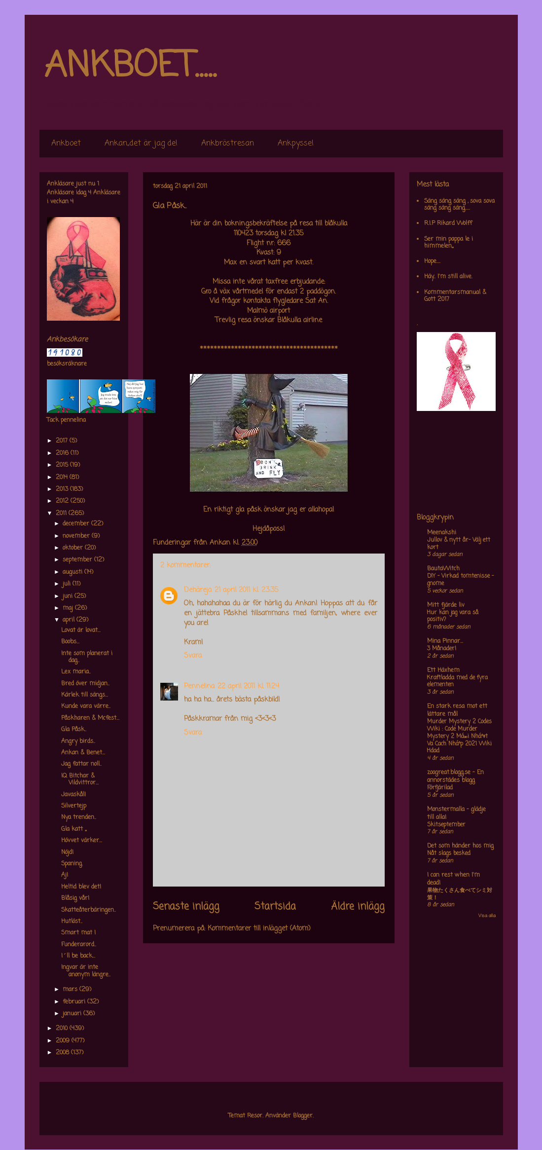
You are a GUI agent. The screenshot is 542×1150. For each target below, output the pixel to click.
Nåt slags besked (448, 853)
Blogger (303, 1116)
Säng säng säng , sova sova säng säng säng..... (459, 205)
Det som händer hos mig (460, 846)
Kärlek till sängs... (84, 695)
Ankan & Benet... (83, 752)
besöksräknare (67, 364)
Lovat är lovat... (81, 630)
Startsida (275, 906)
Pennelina (199, 686)
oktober (74, 548)
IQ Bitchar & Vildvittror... (80, 779)
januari (73, 1013)
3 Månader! (441, 648)
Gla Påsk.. (73, 729)
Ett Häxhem (443, 670)
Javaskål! (73, 794)
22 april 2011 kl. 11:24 (248, 686)
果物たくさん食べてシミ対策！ (459, 894)
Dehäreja (198, 590)
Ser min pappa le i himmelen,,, (448, 243)
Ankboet (66, 143)
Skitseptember (446, 824)
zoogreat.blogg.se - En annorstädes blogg (455, 776)
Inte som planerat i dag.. (86, 657)
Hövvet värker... (81, 840)
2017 (63, 441)
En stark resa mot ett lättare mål (457, 710)
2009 (64, 1041)
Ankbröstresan (227, 143)
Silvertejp (73, 806)
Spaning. (72, 863)
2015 (63, 465)
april (69, 620)
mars (71, 989)
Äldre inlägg (358, 906)
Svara (193, 656)
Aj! (64, 875)
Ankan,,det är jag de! (141, 143)
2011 (62, 513)
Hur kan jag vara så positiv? (452, 616)
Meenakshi (441, 532)
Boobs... (70, 641)
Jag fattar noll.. (81, 764)
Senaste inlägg (186, 906)
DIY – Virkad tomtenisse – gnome (460, 580)
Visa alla (487, 916)
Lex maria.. (76, 672)
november (77, 536)
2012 (63, 501)
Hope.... (432, 261)
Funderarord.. (78, 944)
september (78, 560)
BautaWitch (443, 568)
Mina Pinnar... (445, 641)
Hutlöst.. (71, 921)
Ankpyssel (296, 143)
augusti (73, 572)
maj (69, 608)
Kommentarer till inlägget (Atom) (259, 929)
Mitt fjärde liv (446, 605)
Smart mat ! (78, 932)
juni (68, 596)
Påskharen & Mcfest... (90, 718)
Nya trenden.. (78, 817)
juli (67, 584)
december (77, 523)
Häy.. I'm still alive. (448, 276)
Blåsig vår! (75, 898)
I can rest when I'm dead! (453, 879)
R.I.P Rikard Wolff (448, 223)
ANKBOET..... (130, 66)
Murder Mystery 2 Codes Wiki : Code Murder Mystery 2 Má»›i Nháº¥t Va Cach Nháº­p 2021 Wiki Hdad (459, 736)
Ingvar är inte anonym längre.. (85, 971)
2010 (63, 1028)
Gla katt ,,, (73, 829)
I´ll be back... (78, 956)
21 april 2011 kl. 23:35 (246, 590)
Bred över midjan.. (85, 683)
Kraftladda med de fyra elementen (457, 681)
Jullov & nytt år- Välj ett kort (458, 544)
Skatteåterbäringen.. (88, 910)
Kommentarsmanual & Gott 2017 (455, 296)
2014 (63, 477)
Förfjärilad (440, 787)
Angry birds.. (78, 741)
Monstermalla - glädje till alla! (456, 813)
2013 (63, 489)
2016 (63, 453)
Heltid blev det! (81, 887)
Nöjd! (67, 852)
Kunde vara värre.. (85, 706)
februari (75, 1002)
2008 (63, 1052)
